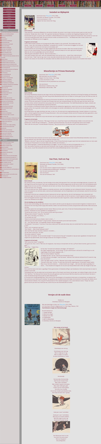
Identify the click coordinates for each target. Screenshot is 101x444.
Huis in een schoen (5, 45)
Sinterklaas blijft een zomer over (8, 62)
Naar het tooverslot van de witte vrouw (9, 174)
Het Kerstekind (5, 150)
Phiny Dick (49, 16)
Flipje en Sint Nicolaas (6, 71)
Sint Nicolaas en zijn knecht (7, 44)
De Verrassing (4, 72)
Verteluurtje (4, 128)
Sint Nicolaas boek (5, 42)
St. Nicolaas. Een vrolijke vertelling (9, 124)
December (4, 109)
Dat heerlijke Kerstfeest (6, 177)
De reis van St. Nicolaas (6, 133)
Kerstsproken (4, 153)
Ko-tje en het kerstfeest (6, 143)
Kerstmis (4, 140)
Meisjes (9, 16)
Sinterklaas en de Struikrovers (8, 60)
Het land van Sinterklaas (6, 113)
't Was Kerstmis (5, 165)
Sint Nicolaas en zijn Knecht (7, 106)
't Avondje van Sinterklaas (7, 89)
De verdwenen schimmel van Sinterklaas (10, 84)
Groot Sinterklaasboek (6, 74)
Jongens (9, 13)
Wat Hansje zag (5, 116)
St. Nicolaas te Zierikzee (7, 79)
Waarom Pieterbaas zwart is (7, 136)
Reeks (9, 28)
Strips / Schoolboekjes (9, 23)
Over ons (73, 5)
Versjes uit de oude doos (7, 121)
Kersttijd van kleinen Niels (7, 145)
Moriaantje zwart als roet (7, 92)
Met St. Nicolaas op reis (6, 52)
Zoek (39, 5)
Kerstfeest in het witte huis (7, 152)
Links (62, 5)
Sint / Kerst (9, 20)
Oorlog (9, 18)
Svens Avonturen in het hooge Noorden (10, 159)
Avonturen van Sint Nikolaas (7, 101)
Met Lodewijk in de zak (6, 162)
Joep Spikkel (4, 39)
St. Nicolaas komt (5, 104)
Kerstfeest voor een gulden (7, 148)
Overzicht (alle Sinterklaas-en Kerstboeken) (9, 32)
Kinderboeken (9, 11)
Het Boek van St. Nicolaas (7, 129)
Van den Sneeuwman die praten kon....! (9, 157)
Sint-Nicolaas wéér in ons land (8, 114)
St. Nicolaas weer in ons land (7, 102)
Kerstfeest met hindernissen (7, 160)
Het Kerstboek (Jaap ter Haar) (8, 142)
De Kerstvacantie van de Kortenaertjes (9, 155)
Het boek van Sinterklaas (7, 49)
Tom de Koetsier (5, 94)
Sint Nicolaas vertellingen (7, 40)
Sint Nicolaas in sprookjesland (8, 131)
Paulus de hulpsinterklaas (7, 35)
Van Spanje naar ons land (7, 97)
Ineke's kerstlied (5, 147)
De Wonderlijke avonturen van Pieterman (10, 69)
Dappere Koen (5, 111)
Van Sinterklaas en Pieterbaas (8, 82)
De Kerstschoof (5, 175)
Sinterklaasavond (5, 91)
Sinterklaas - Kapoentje (6, 50)
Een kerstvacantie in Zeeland (7, 164)
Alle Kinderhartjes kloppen (7, 107)
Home (28, 5)
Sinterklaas (5, 30)
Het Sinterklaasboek (6, 67)
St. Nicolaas (4, 96)
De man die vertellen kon (7, 167)
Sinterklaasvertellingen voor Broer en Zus (10, 65)
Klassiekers (9, 8)
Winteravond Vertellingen (7, 81)
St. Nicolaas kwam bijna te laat (8, 126)
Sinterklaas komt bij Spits (7, 54)
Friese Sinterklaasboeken (6, 86)
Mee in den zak (5, 87)
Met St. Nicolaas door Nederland (8, 99)
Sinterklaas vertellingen (6, 47)
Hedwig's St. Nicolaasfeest (7, 77)
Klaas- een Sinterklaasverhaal (8, 34)
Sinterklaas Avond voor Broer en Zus (9, 64)
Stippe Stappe (5, 59)
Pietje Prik (4, 37)
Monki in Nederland (6, 138)
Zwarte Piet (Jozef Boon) (7, 134)
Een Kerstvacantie (5, 172)
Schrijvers (9, 25)
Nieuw (50, 5)
